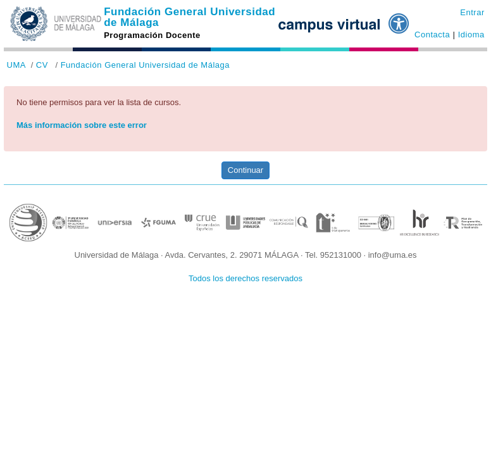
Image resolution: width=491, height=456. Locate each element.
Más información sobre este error (81, 125)
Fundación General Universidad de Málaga (189, 17)
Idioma (471, 34)
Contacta (432, 34)
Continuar (245, 170)
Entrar (472, 12)
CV (42, 65)
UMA (16, 65)
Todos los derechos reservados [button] (245, 278)
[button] (399, 18)
